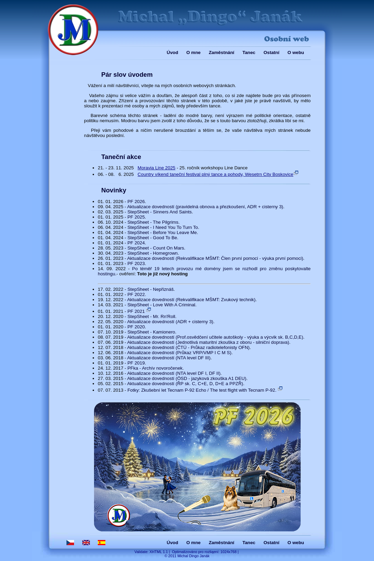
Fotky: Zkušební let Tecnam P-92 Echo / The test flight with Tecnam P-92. (205, 390)
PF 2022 (136, 294)
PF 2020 (136, 326)
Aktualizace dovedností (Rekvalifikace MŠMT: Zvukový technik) (191, 299)
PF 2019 (136, 363)
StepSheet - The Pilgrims (152, 222)
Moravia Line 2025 (157, 167)
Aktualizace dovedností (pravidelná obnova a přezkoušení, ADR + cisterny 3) (205, 206)
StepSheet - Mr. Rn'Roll (151, 316)
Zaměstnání (221, 52)
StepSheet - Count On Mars (155, 248)
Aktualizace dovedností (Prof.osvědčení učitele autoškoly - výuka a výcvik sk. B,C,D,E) (215, 337)
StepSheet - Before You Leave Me (162, 232)
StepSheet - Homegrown (152, 253)
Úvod (172, 52)
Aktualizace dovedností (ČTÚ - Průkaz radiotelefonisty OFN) (188, 347)
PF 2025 (136, 217)
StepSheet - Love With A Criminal (161, 304)
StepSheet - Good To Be (152, 237)
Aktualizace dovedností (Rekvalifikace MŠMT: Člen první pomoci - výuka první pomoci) (215, 258)
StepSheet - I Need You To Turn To (162, 227)
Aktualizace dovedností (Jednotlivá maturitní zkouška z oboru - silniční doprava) (208, 342)
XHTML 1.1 (158, 552)
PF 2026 (136, 201)
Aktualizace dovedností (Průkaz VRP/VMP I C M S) (179, 352)
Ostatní (271, 52)
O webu (296, 52)
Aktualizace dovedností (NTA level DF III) (168, 357)
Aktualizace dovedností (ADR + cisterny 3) (170, 321)
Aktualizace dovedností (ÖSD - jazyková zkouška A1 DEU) (186, 378)
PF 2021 (139, 311)
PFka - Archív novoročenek (155, 368)
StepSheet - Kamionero (151, 332)
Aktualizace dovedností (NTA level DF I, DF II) (173, 373)
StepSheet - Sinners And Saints (159, 211)
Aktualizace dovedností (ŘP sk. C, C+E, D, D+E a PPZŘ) (185, 383)
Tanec (249, 52)
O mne (193, 52)
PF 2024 (136, 242)
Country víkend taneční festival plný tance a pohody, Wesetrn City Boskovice (218, 174)
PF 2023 (136, 263)
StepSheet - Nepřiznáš (150, 289)
